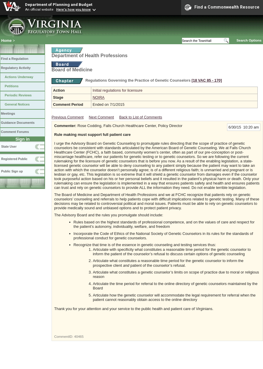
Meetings (8, 113)
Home (6, 40)
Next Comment (101, 117)
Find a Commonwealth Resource (222, 7)
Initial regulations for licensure (117, 90)
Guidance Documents (17, 122)
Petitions (12, 86)
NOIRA (98, 97)
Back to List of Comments (140, 117)
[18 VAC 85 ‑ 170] (207, 80)
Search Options (249, 40)
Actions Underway (19, 77)
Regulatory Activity (16, 68)
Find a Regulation (14, 58)
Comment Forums (15, 132)
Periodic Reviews (18, 95)
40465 (79, 336)
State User (8, 146)
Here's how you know (73, 9)
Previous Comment (68, 117)
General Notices (17, 104)
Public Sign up (12, 171)
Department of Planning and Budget (58, 4)
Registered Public (14, 159)
